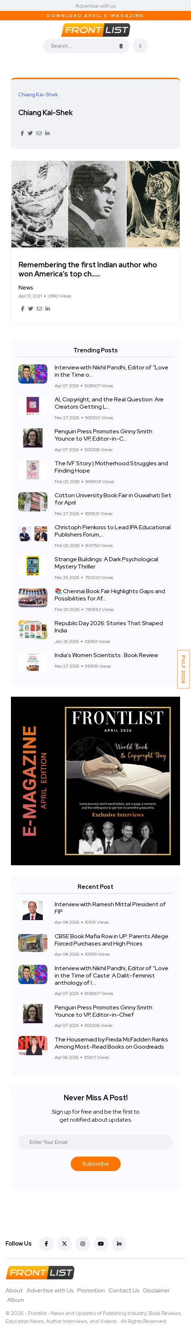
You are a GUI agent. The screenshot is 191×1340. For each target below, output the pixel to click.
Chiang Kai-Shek (45, 112)
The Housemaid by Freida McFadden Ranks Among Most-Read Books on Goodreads (111, 1043)
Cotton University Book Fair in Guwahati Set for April (113, 499)
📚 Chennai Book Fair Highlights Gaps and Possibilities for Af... (110, 595)
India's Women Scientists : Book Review (106, 655)
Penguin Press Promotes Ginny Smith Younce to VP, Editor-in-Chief (103, 1011)
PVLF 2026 (183, 669)
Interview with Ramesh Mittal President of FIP (110, 907)
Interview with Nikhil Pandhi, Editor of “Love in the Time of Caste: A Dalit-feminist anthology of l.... (111, 975)
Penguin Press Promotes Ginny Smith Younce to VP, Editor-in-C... (103, 435)
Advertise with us (95, 6)
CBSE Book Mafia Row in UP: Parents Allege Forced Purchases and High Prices (111, 939)
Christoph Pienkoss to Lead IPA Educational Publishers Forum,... (113, 531)
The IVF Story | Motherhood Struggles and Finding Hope (111, 467)
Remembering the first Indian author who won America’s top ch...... (88, 269)
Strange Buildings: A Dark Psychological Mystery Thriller (106, 563)
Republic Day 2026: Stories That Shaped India (109, 627)
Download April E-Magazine (95, 16)
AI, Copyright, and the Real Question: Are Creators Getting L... (109, 403)
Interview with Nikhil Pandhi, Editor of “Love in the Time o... (111, 371)
